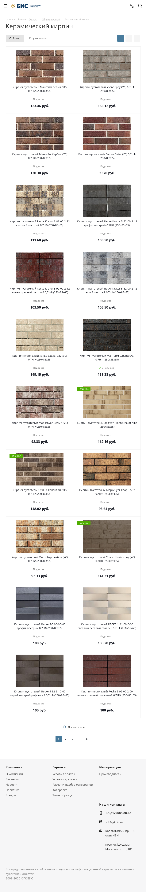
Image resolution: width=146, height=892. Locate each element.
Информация (110, 767)
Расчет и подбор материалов (72, 784)
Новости (11, 784)
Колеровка (59, 790)
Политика (12, 790)
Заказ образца (62, 795)
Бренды (11, 795)
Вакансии (12, 779)
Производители (110, 774)
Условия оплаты (63, 774)
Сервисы (59, 767)
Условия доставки (65, 779)
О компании (14, 774)
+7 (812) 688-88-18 (118, 813)
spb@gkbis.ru (114, 822)
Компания (14, 767)
